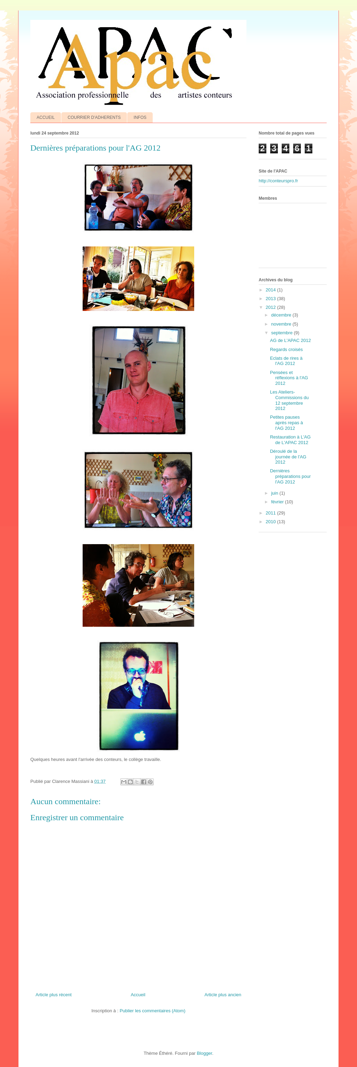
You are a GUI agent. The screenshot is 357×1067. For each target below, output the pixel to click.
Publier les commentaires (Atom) (152, 1010)
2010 (271, 521)
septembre (282, 332)
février (278, 501)
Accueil (138, 994)
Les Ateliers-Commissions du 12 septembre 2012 (289, 400)
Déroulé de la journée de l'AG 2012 (288, 457)
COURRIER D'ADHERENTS (94, 117)
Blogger (204, 1053)
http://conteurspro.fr (278, 180)
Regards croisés (286, 349)
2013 (271, 298)
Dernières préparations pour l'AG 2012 (290, 476)
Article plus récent (53, 994)
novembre (282, 324)
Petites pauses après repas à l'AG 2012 (286, 422)
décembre (282, 315)
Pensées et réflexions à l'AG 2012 (289, 378)
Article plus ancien (223, 994)
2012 (271, 307)
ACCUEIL (46, 117)
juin (275, 493)
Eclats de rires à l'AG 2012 (286, 361)
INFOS (140, 117)
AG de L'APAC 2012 (290, 340)
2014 (271, 289)
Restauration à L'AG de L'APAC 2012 (290, 439)
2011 (271, 513)
